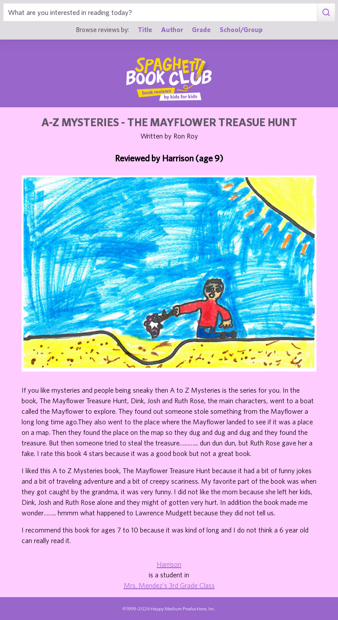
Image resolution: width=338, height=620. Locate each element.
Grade (201, 29)
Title (145, 29)
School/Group (241, 29)
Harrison (169, 564)
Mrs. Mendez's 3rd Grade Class (169, 585)
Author (172, 29)
